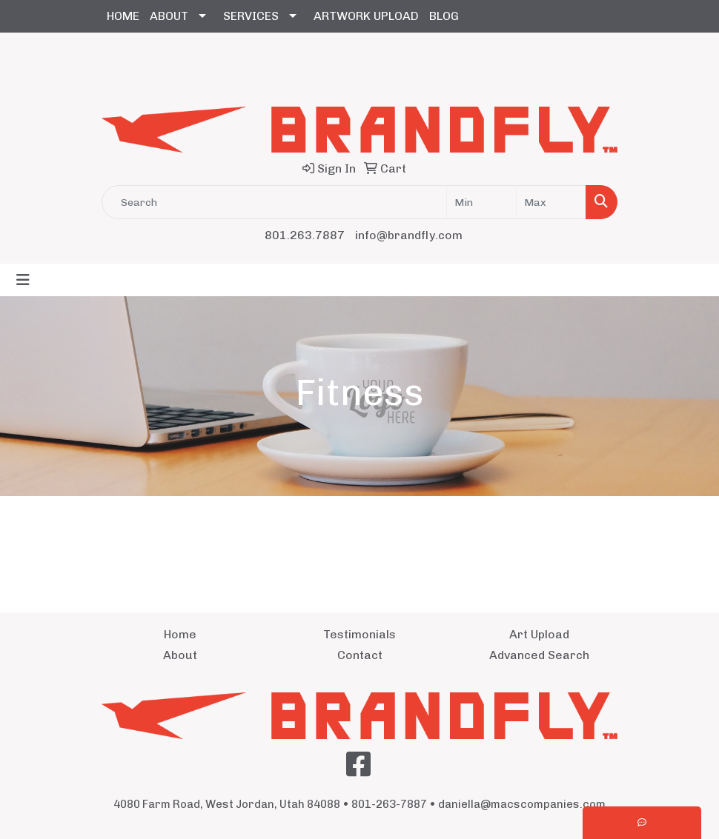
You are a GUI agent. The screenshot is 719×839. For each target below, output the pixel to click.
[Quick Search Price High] (551, 202)
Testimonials (359, 634)
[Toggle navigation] (23, 280)
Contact (359, 655)
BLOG (444, 16)
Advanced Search (539, 655)
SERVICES (251, 16)
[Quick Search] (274, 202)
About (180, 655)
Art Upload (539, 634)
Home (180, 634)
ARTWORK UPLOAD (366, 16)
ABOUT (169, 16)
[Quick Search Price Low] (481, 202)
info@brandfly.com (409, 235)
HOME (123, 16)
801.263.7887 (305, 235)
